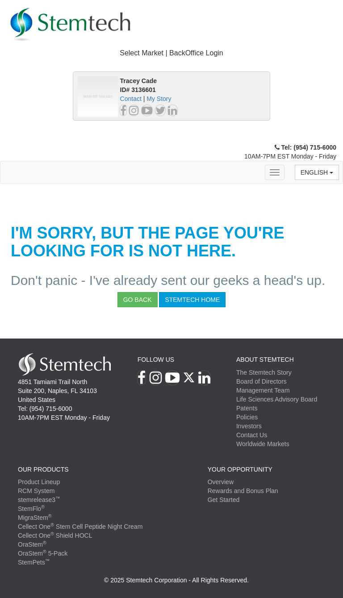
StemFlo (31, 508)
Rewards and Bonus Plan (243, 490)
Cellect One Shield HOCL (55, 535)
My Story (158, 98)
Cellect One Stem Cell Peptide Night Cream (80, 526)
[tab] (171, 53)
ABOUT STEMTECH (265, 359)
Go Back (137, 299)
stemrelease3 (39, 499)
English (317, 172)
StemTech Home (192, 299)
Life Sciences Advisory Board (276, 399)
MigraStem (34, 517)
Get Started (224, 499)
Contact (131, 98)
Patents (246, 408)
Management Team (263, 390)
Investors (249, 426)
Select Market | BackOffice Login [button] (171, 53)
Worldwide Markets (262, 443)
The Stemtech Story (264, 372)
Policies (247, 417)
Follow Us (156, 359)
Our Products (43, 469)
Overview (221, 481)
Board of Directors (261, 381)
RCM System (36, 490)
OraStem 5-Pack (42, 553)
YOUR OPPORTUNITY (240, 469)
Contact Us (251, 435)
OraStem (32, 544)
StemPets (34, 562)
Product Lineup (39, 481)
